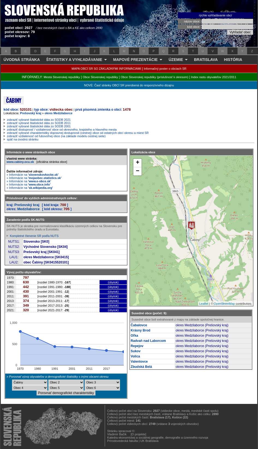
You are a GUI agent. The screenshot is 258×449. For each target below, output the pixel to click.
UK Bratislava (149, 440)
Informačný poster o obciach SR (165, 68)
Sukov (135, 351)
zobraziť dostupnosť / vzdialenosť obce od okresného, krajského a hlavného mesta (62, 129)
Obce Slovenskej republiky (100, 77)
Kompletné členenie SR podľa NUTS (34, 235)
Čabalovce (139, 325)
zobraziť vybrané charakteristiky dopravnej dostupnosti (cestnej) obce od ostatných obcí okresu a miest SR (78, 132)
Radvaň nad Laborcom (148, 341)
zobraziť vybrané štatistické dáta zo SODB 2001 (39, 126)
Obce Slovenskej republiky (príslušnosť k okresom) (154, 77)
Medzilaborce (28, 209)
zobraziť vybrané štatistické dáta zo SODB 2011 (39, 123)
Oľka (134, 336)
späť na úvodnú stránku (22, 139)
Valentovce (139, 361)
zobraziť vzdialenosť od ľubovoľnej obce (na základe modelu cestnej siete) (56, 136)
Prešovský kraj (30, 113)
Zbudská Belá (141, 367)
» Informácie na (33, 174)
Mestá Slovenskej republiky (62, 77)
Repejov (137, 346)
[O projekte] (138, 434)
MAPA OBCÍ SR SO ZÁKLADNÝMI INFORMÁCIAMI (106, 68)
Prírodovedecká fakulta (122, 440)
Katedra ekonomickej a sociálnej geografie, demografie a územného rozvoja (157, 437)
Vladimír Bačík (117, 434)
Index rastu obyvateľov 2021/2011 (213, 77)
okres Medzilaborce (59, 113)
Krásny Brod (140, 330)
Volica (135, 356)
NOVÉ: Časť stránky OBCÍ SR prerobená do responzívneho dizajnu (129, 85)
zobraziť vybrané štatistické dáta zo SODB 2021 (39, 119)
